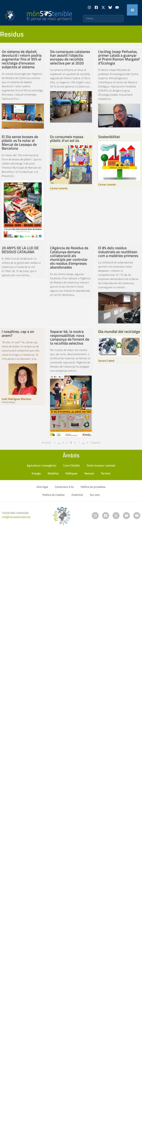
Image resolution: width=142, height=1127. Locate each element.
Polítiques (71, 473)
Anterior (46, 442)
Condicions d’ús (64, 487)
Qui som (95, 495)
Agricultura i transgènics (41, 465)
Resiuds (89, 473)
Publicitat (77, 495)
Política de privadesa (93, 487)
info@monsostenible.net (16, 517)
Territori (105, 473)
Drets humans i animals (101, 465)
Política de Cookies (53, 495)
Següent (96, 442)
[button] (132, 10)
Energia (36, 473)
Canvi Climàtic (71, 465)
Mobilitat (53, 473)
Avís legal (42, 487)
